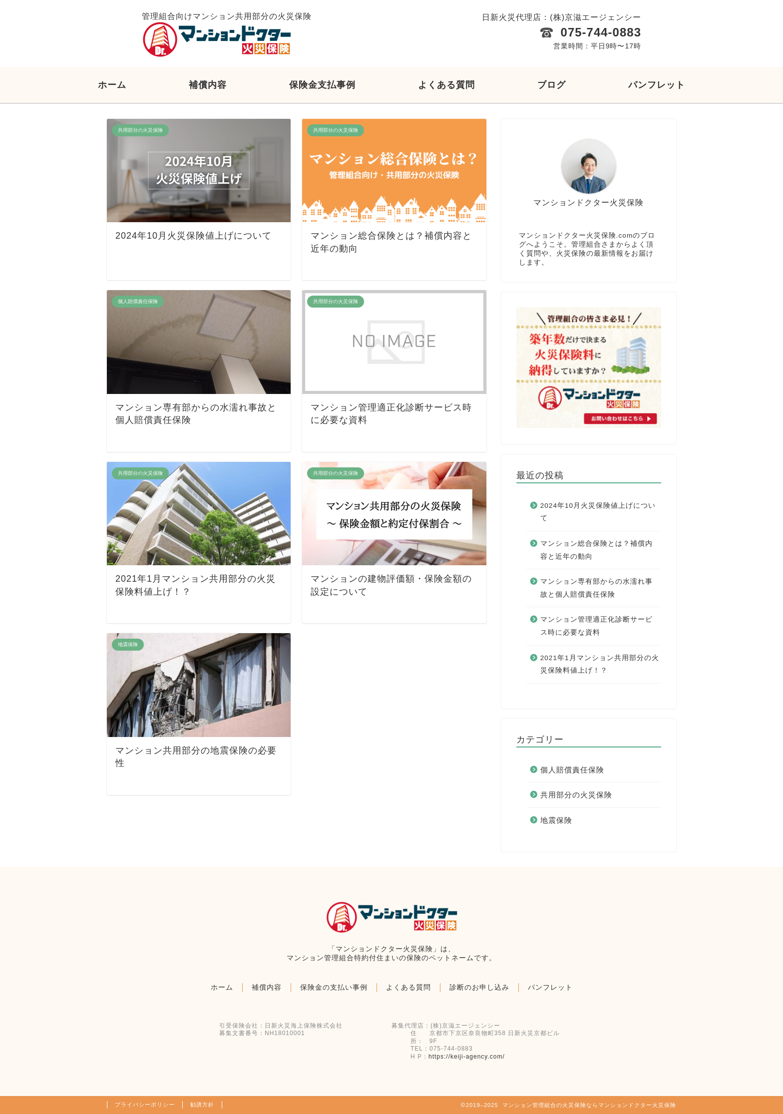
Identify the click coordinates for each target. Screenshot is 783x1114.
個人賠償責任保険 (572, 769)
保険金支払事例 (322, 85)
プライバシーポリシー (145, 1105)
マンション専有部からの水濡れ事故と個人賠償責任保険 (596, 588)
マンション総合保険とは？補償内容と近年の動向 (596, 550)
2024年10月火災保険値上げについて (598, 512)
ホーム (112, 85)
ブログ (551, 85)
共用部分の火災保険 (576, 794)
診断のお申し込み (479, 987)
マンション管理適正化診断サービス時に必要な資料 (596, 626)
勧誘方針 (202, 1105)
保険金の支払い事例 (334, 987)
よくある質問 (446, 85)
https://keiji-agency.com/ (466, 1056)
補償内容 (208, 85)
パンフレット (656, 85)
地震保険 (556, 820)
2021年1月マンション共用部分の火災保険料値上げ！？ (599, 664)
